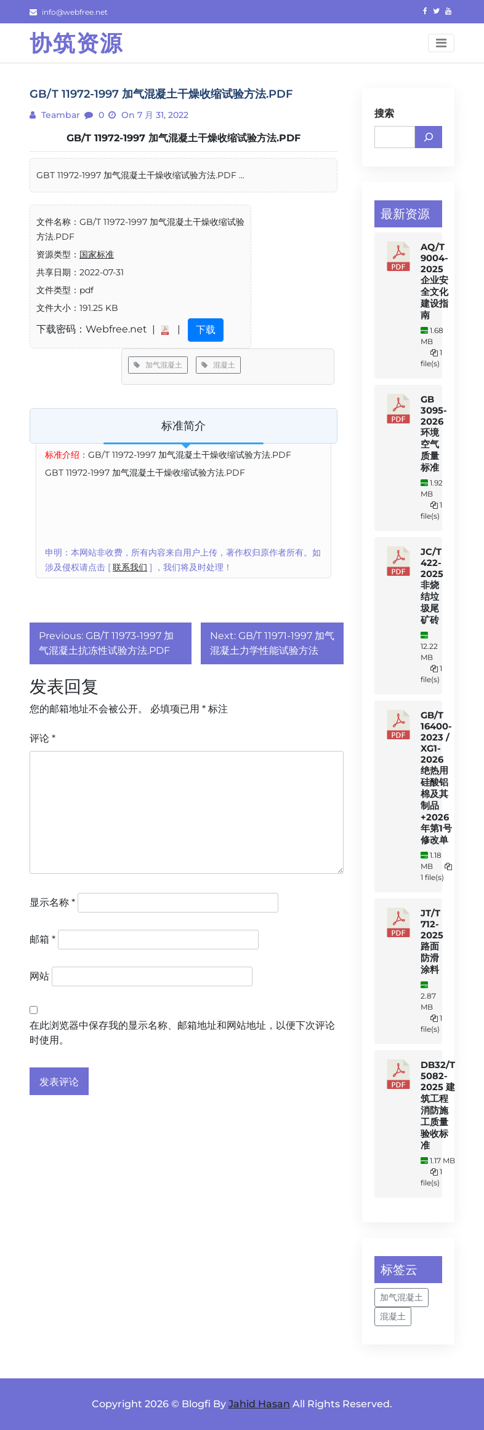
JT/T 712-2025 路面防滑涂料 (432, 941)
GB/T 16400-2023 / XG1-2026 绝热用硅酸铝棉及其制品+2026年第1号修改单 (436, 778)
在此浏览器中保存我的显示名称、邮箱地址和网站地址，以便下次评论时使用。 (182, 1032)
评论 (42, 738)
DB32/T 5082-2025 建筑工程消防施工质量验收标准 (438, 1105)
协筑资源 (76, 43)
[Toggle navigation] (441, 43)
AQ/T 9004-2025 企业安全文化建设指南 (434, 281)
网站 (39, 976)
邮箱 (42, 939)
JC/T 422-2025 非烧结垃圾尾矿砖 (432, 586)
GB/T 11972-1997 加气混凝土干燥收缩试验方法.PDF (183, 138)
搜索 (384, 113)
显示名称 (52, 902)
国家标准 (96, 254)
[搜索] (428, 137)
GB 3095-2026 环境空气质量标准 (434, 433)
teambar (59, 114)
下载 (206, 330)
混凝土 (218, 364)
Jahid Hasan (259, 1404)
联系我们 (130, 567)
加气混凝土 (158, 364)
